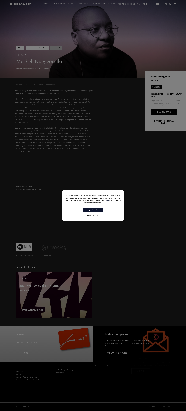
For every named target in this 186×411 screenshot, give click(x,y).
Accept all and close (92, 210)
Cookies (107, 200)
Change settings (92, 215)
